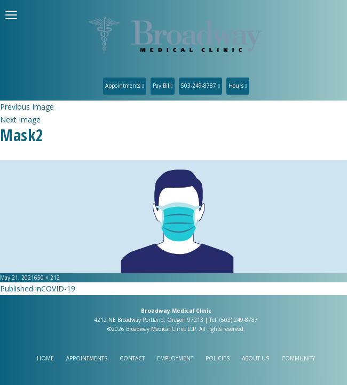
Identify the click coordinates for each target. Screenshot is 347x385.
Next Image (20, 119)
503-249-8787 (200, 85)
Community (298, 358)
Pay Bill (163, 85)
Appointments (124, 85)
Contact (132, 358)
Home (45, 358)
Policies (218, 358)
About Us (255, 358)
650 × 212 (47, 277)
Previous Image (27, 107)
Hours (237, 85)
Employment (175, 358)
